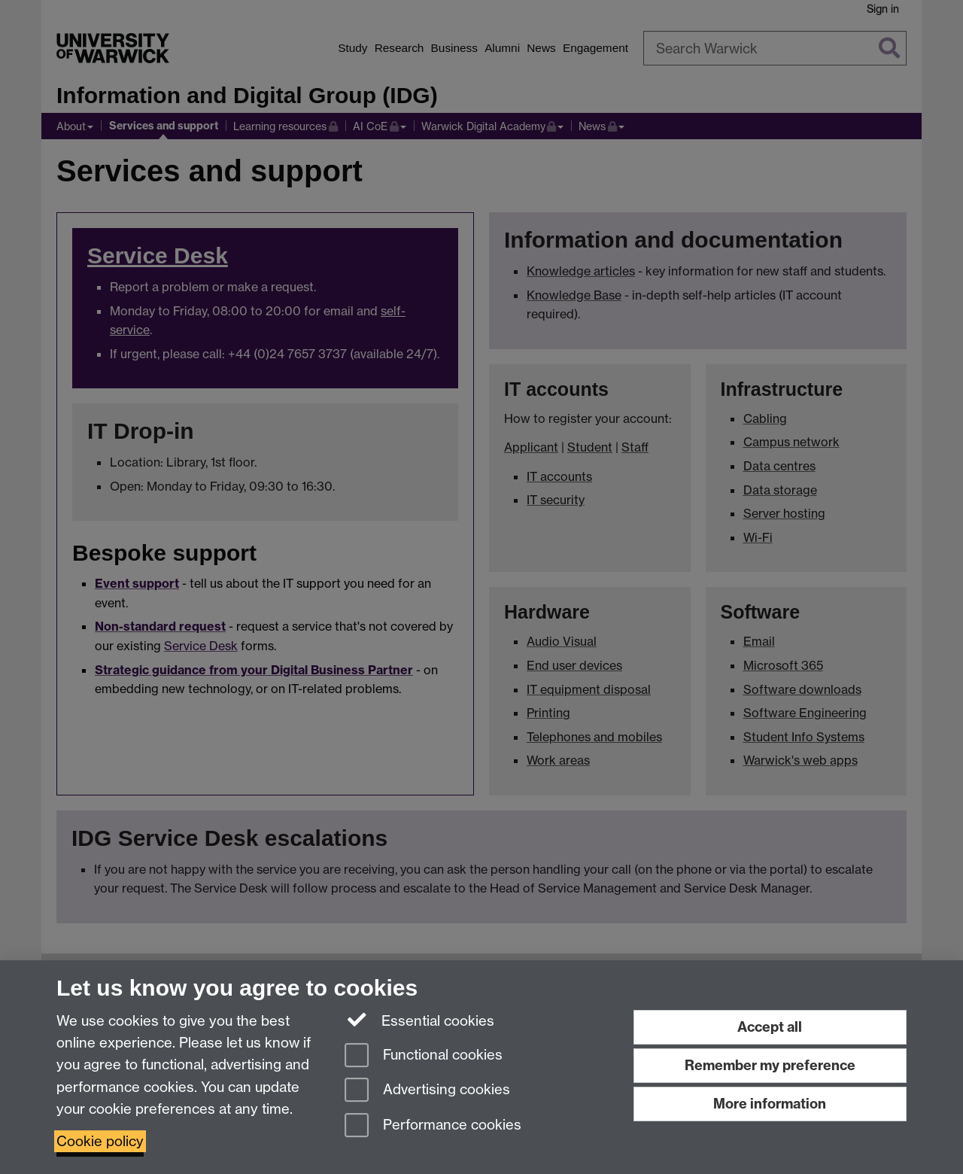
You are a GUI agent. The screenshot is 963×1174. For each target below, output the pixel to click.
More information (769, 1103)
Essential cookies (419, 1020)
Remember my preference (770, 1065)
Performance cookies (433, 1126)
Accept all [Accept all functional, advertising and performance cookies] (769, 1027)
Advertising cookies (427, 1091)
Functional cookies (424, 1056)
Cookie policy (100, 1141)
